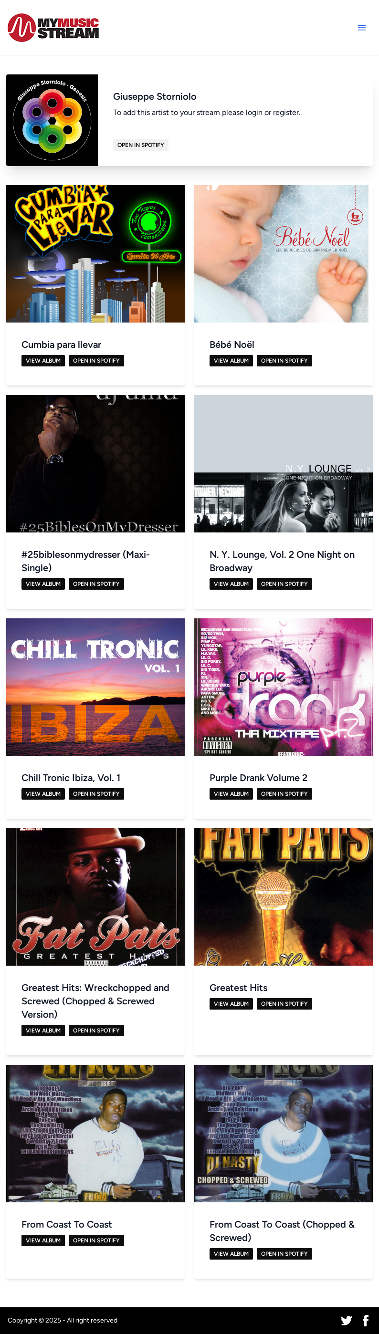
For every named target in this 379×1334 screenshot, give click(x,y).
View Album (43, 360)
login (254, 112)
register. (286, 112)
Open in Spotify (140, 145)
